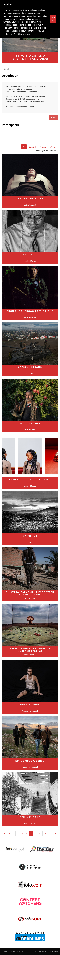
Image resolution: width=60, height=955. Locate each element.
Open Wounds (30, 705)
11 (45, 833)
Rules (54, 117)
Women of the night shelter (30, 480)
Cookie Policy (53, 951)
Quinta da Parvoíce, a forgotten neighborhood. (30, 593)
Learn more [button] (27, 34)
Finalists (43, 147)
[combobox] (30, 69)
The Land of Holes (30, 199)
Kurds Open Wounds (30, 761)
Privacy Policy (40, 951)
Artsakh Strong (30, 367)
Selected (32, 147)
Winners (53, 147)
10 (40, 833)
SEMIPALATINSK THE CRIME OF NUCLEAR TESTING (30, 649)
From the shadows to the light (30, 311)
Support (25, 951)
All (24, 147)
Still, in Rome (30, 817)
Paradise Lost (30, 424)
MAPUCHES (30, 536)
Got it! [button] (53, 19)
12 (50, 833)
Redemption (30, 255)
